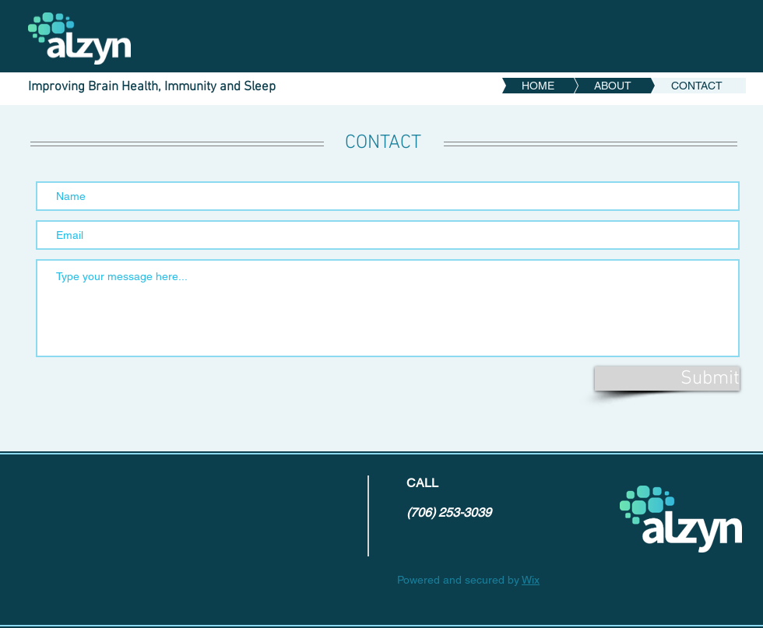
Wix (531, 580)
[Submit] (667, 379)
